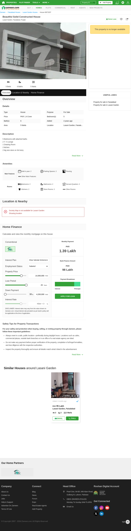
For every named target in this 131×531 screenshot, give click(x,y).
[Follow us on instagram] (102, 510)
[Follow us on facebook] (96, 510)
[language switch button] (117, 2)
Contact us (5, 495)
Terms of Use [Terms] (6, 509)
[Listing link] (65, 397)
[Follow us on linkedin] (102, 516)
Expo (34, 502)
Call (72, 418)
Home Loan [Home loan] (111, 19)
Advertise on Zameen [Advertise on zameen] (9, 506)
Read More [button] (77, 156)
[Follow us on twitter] (96, 516)
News (34, 495)
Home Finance (37, 93)
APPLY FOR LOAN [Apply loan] (68, 296)
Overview (6, 93)
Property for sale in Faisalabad (104, 102)
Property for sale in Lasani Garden (106, 105)
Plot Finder (24, 2)
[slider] (21, 275)
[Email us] (78, 507)
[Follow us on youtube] (108, 510)
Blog (34, 492)
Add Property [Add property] (37, 509)
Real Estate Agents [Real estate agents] (39, 506)
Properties (11, 2)
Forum (34, 499)
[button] (38, 260)
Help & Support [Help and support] (7, 502)
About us (4, 492)
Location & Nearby (20, 93)
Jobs (3, 499)
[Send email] (58, 418)
